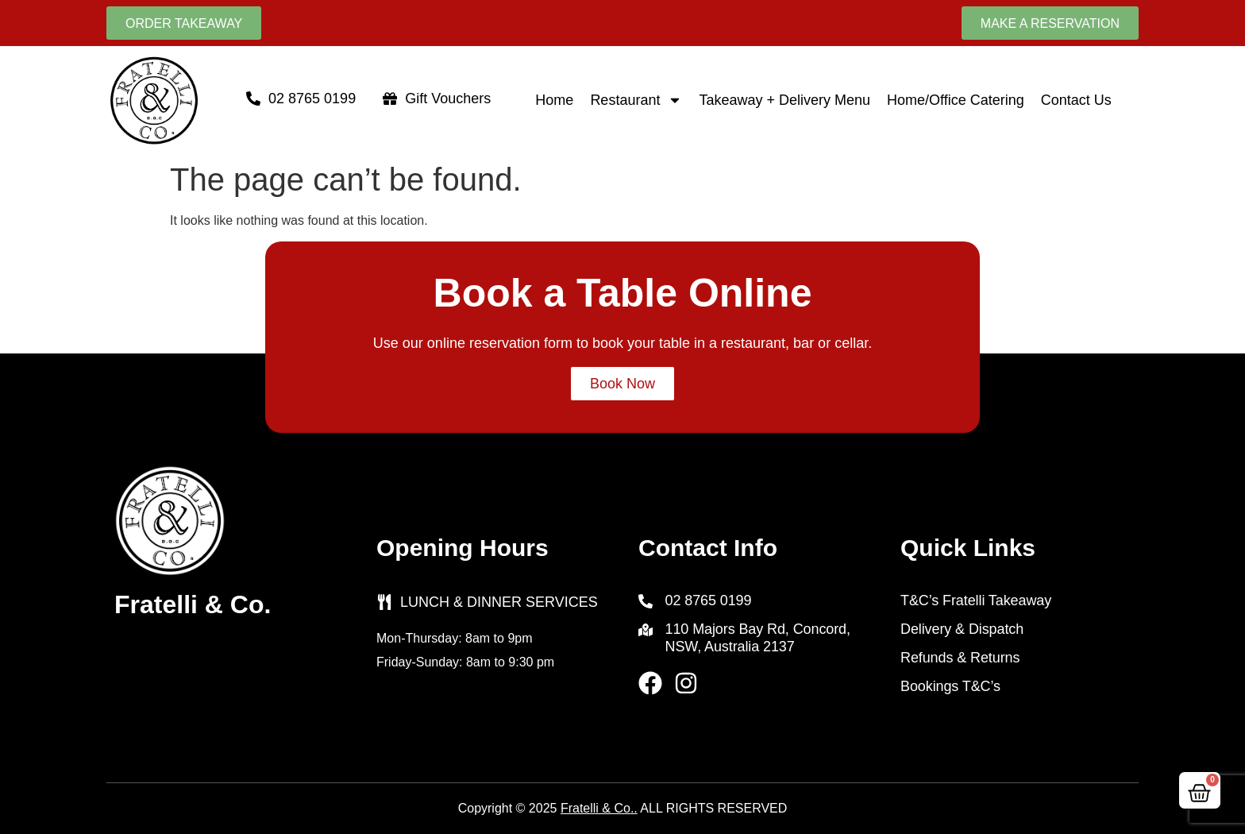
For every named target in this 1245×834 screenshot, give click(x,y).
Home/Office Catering (955, 100)
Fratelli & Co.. (599, 808)
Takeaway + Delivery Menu (784, 100)
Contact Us (1076, 100)
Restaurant (636, 100)
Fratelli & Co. (192, 604)
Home (554, 100)
